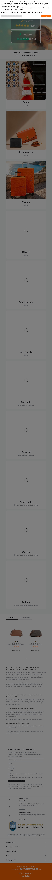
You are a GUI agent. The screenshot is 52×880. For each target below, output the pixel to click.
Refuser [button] (36, 16)
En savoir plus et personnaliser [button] (12, 16)
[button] (50, 2)
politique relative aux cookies (12, 6)
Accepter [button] (46, 16)
